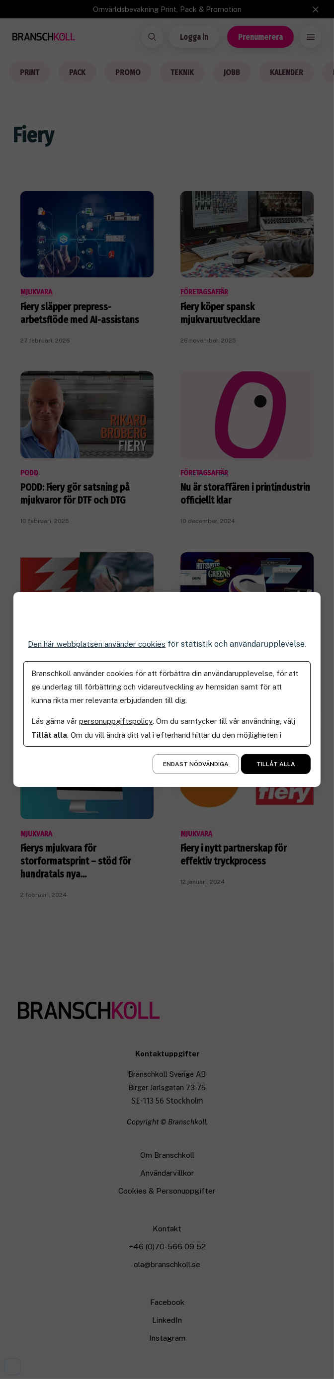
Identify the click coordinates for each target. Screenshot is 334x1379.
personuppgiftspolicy (115, 721)
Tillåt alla (275, 764)
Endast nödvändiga (196, 764)
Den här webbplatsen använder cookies (96, 644)
